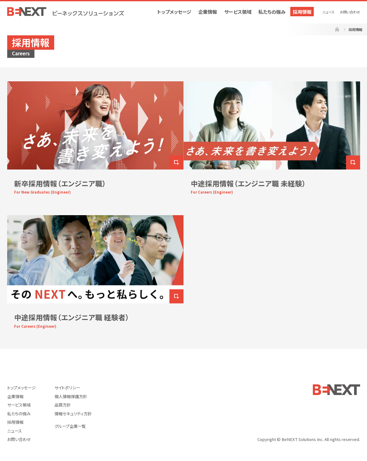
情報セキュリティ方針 (73, 414)
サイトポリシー (67, 388)
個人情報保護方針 (70, 396)
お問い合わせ (350, 11)
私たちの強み (272, 11)
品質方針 (62, 405)
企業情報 (207, 11)
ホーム (337, 29)
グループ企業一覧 (70, 426)
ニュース (328, 11)
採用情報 (302, 11)
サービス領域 (237, 11)
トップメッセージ (174, 11)
